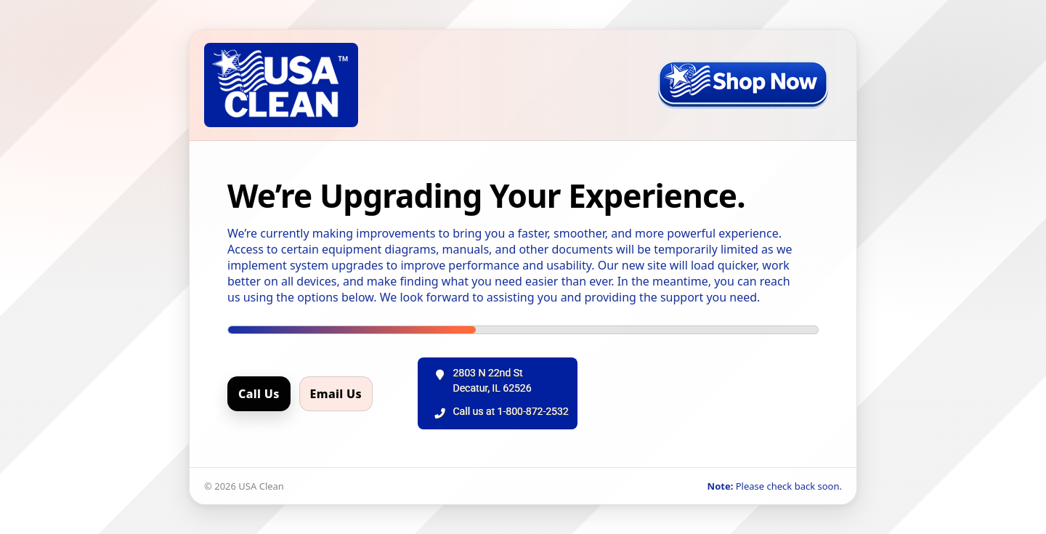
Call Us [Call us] (259, 394)
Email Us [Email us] (336, 394)
